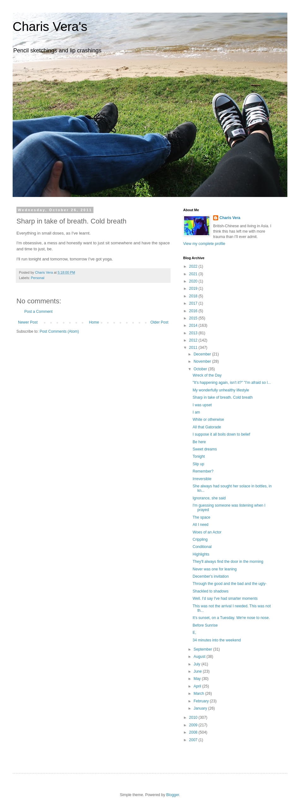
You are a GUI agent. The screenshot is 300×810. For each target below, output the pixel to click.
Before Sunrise (205, 625)
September (203, 649)
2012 (194, 340)
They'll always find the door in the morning (228, 561)
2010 (194, 717)
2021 (194, 274)
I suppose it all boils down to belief (221, 434)
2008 (194, 732)
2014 (194, 325)
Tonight (199, 456)
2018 (194, 296)
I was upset (202, 405)
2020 (194, 281)
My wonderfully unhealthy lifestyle (221, 390)
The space (201, 517)
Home (94, 322)
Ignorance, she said (209, 498)
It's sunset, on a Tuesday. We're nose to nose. (231, 618)
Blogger (172, 795)
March (199, 693)
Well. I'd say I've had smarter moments (225, 598)
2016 (194, 311)
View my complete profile (204, 243)
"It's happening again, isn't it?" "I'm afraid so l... (232, 382)
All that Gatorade (207, 427)
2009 (194, 725)
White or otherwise (208, 419)
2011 (194, 347)
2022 (194, 266)
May (198, 678)
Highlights (201, 554)
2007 (194, 740)
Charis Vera (229, 218)
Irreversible (202, 479)
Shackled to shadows (210, 591)
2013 (194, 333)
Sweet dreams (205, 449)
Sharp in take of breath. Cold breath (223, 397)
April (198, 686)
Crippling (200, 539)
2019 (194, 288)
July (197, 664)
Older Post (159, 322)
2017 (194, 303)
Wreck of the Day (207, 375)
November (203, 361)
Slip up (198, 464)
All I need (200, 524)
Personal (38, 278)
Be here (199, 442)
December (203, 354)
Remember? (203, 471)
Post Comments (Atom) (59, 331)
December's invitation (211, 576)
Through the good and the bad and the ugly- (230, 583)
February (202, 701)
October (201, 369)
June (198, 671)
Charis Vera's (50, 26)
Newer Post (28, 322)
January (201, 708)
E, (194, 632)
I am (196, 412)
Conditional (202, 547)
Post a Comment (38, 311)
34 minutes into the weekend (217, 640)
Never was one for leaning (215, 569)
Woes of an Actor (207, 532)
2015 (194, 318)
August (200, 656)
